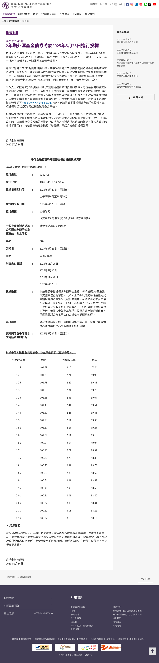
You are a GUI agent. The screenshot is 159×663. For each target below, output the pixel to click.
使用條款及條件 (136, 639)
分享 (145, 579)
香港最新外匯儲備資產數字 (129, 87)
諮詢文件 (117, 607)
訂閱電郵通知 (12, 605)
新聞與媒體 (9, 14)
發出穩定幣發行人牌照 (127, 42)
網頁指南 (122, 639)
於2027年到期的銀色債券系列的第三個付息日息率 (135, 64)
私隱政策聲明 (97, 639)
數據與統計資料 (78, 607)
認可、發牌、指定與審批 (82, 626)
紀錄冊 (74, 622)
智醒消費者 (24, 14)
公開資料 (14, 639)
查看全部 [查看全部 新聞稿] (135, 97)
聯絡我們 (94, 4)
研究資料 (75, 615)
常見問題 (117, 626)
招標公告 (117, 622)
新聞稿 (25, 21)
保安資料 (110, 639)
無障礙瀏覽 (26, 639)
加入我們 (117, 618)
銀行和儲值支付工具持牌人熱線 (127, 615)
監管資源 (64, 14)
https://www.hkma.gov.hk (37, 102)
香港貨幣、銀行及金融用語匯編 (127, 611)
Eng (102, 4)
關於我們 (90, 14)
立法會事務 (76, 618)
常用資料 (77, 598)
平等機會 (83, 639)
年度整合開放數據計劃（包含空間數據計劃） (55, 639)
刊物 (73, 611)
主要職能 (77, 14)
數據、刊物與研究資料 (45, 14)
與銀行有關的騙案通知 (127, 53)
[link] (120, 4)
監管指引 (75, 629)
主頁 (4, 21)
